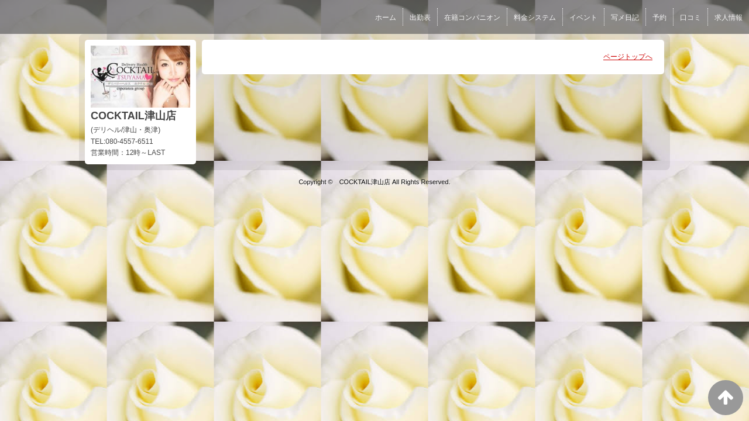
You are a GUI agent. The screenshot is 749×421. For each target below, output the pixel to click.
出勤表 (420, 17)
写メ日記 (625, 17)
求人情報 (728, 17)
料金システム (535, 17)
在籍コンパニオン (472, 17)
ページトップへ (627, 57)
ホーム (385, 17)
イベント (583, 17)
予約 (659, 17)
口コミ (690, 17)
